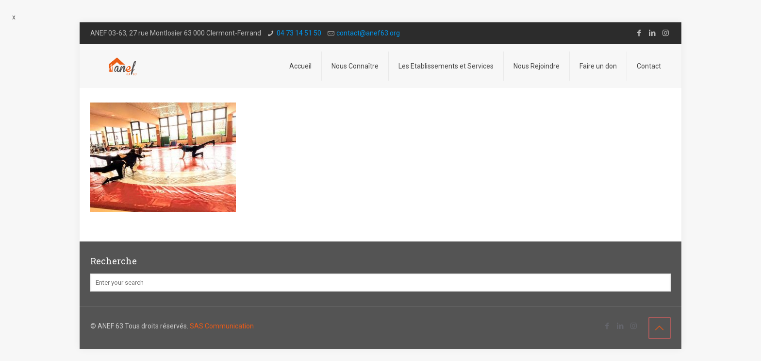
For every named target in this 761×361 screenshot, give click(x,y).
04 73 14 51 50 (299, 33)
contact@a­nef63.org (368, 33)
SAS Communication (222, 326)
